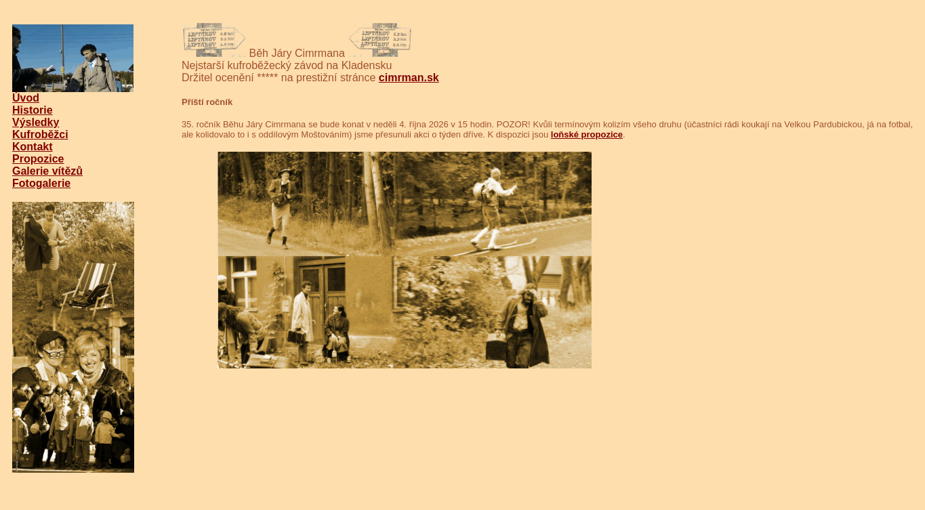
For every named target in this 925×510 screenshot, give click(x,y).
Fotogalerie (41, 183)
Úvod (25, 98)
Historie (32, 110)
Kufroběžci (40, 134)
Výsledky (35, 122)
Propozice (38, 159)
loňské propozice (587, 134)
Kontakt (32, 146)
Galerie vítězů (47, 171)
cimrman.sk (409, 77)
